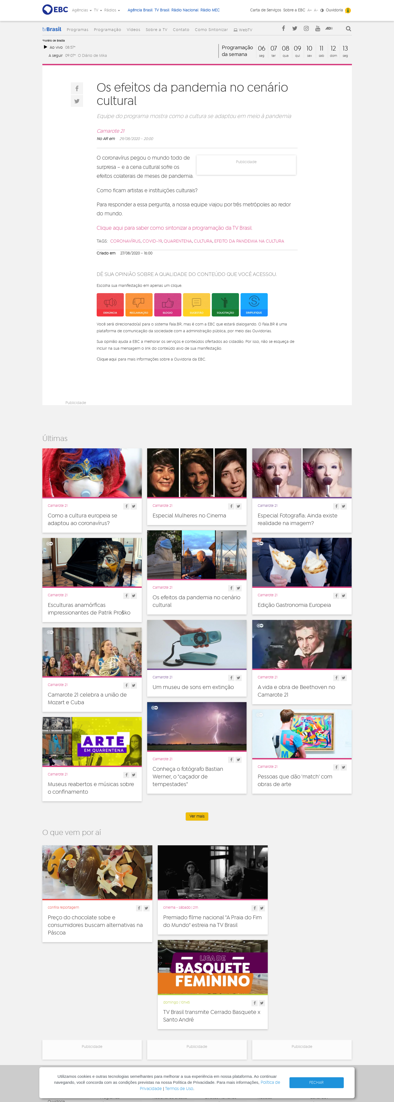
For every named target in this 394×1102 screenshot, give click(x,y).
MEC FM (159, 1037)
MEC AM (160, 1043)
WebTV (246, 30)
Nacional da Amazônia (172, 1021)
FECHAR (316, 1083)
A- (316, 10)
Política (211, 1035)
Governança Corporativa (58, 1001)
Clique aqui (106, 359)
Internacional (216, 1023)
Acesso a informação (66, 1027)
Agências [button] (82, 10)
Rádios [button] (112, 10)
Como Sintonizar (211, 30)
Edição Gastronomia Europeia (294, 605)
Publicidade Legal (63, 1033)
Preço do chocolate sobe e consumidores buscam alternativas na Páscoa (91, 920)
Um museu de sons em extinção (193, 687)
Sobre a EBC (294, 10)
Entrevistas (267, 999)
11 (321, 48)
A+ (309, 10)
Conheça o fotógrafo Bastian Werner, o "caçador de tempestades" (188, 776)
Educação (214, 1011)
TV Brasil (162, 10)
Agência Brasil (140, 10)
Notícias (265, 1005)
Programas (78, 30)
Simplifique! (58, 1021)
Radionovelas (269, 1017)
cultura (203, 241)
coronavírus (125, 241)
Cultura (211, 999)
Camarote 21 (110, 131)
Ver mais (197, 816)
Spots (262, 1029)
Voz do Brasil (321, 1017)
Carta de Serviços (265, 10)
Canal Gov (319, 1005)
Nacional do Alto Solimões (167, 1029)
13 (345, 48)
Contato (181, 30)
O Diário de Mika (92, 56)
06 (261, 48)
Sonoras (265, 1023)
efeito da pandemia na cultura (249, 241)
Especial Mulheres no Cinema (189, 516)
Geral (209, 1017)
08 (285, 48)
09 (297, 48)
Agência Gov (321, 999)
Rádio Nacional (184, 10)
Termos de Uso (179, 1089)
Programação (107, 30)
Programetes (269, 1011)
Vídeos (133, 30)
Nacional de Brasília (170, 1005)
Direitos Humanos (220, 1005)
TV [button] (98, 10)
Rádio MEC (210, 10)
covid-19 (152, 241)
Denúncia (56, 1015)
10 (309, 48)
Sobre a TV (157, 30)
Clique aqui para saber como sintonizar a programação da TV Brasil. (175, 228)
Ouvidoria (334, 10)
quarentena (178, 241)
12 (333, 48)
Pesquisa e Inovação (223, 1029)
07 (273, 48)
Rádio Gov (319, 1011)
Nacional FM (163, 999)
